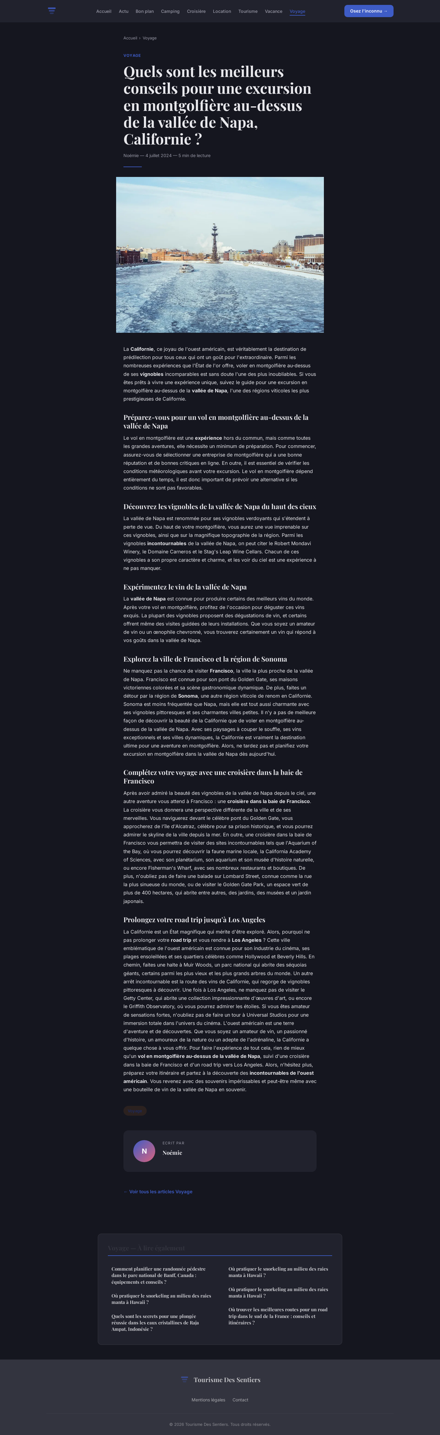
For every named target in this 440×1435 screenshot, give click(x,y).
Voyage (297, 10)
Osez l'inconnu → (369, 10)
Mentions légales (208, 1399)
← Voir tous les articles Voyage (158, 1192)
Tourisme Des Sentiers (220, 1380)
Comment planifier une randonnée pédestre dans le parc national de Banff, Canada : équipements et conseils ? (159, 1275)
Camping (170, 10)
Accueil (104, 10)
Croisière (196, 10)
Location (222, 10)
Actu (123, 10)
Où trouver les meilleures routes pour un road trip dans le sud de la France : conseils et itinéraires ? (278, 1316)
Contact (240, 1399)
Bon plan (145, 10)
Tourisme (248, 10)
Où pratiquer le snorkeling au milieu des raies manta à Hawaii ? (161, 1299)
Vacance (273, 10)
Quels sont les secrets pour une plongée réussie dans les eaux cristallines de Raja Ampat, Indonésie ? (155, 1322)
